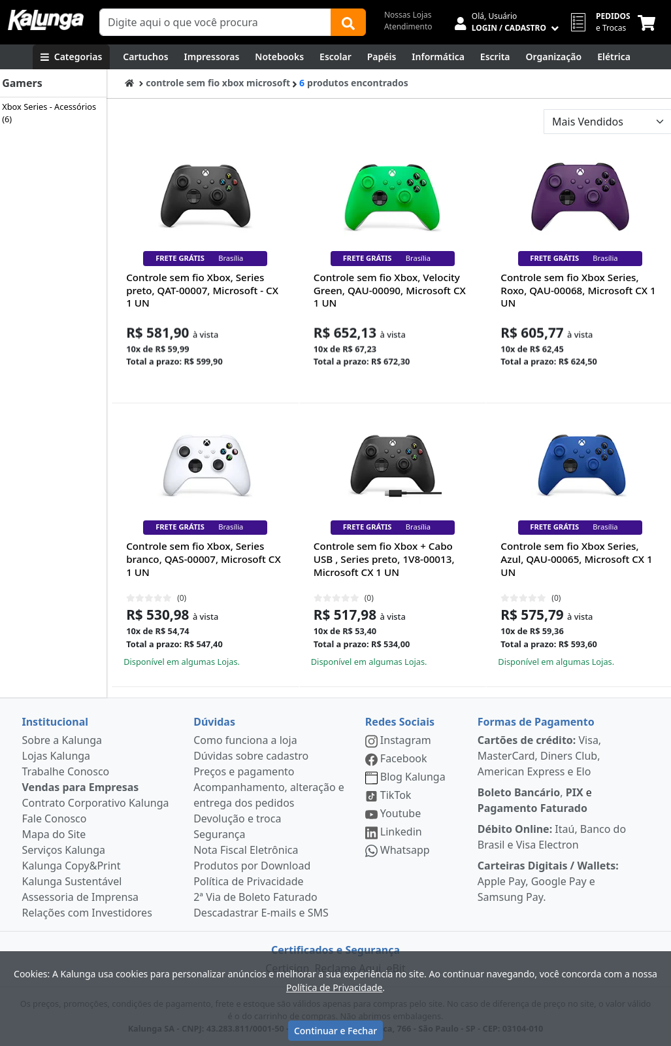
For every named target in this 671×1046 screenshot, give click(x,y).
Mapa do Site (54, 834)
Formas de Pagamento (536, 722)
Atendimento (408, 26)
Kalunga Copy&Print (71, 865)
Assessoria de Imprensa (80, 897)
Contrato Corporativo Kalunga (95, 803)
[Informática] (438, 56)
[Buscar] (348, 22)
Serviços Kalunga (63, 850)
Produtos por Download (251, 865)
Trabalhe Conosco (66, 771)
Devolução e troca (237, 818)
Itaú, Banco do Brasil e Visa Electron (552, 837)
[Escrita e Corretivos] (495, 56)
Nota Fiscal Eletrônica (245, 850)
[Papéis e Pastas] (381, 56)
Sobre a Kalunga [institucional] (62, 740)
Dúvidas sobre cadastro (250, 756)
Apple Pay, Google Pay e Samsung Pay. (548, 881)
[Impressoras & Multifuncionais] (212, 56)
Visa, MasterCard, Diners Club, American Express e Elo (539, 756)
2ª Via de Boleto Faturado (255, 897)
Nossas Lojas (408, 14)
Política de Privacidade (248, 881)
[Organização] (554, 56)
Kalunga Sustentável (72, 881)
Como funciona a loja (245, 740)
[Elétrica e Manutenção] (613, 56)
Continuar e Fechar (335, 1030)
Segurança (219, 834)
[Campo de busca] (215, 22)
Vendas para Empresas (80, 787)
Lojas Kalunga (56, 756)
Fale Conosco (54, 818)
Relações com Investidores (87, 912)
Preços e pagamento (243, 771)
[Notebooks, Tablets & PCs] (279, 56)
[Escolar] (335, 56)
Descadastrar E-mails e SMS (261, 912)
